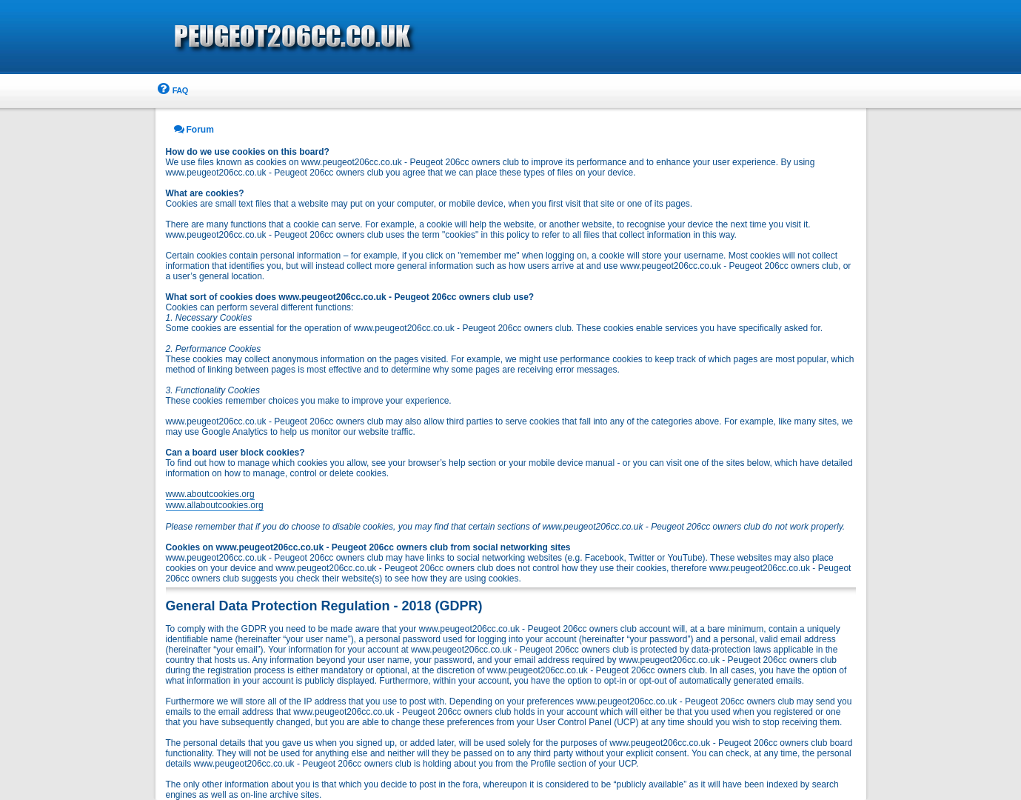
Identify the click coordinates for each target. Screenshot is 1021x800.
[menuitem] (171, 90)
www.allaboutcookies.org (215, 505)
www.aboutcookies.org (210, 494)
